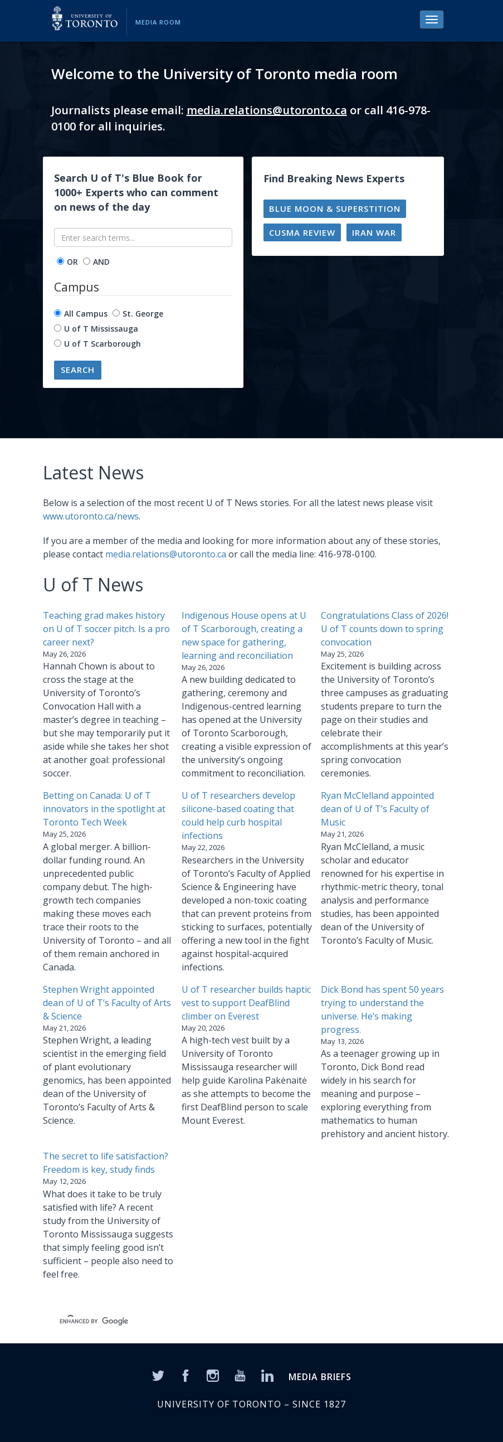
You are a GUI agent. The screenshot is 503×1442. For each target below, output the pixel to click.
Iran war (374, 232)
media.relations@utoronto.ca (267, 110)
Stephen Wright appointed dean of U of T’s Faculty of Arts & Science (107, 1002)
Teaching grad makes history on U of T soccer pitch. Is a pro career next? (106, 628)
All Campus (86, 313)
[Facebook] (185, 1375)
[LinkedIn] (267, 1375)
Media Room (158, 22)
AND (101, 261)
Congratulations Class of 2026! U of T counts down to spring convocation (384, 628)
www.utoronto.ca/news (91, 516)
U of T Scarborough (102, 343)
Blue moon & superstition (335, 208)
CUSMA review (302, 232)
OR (72, 261)
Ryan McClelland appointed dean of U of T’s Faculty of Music (377, 808)
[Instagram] (212, 1375)
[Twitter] (158, 1375)
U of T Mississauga (101, 328)
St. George (143, 313)
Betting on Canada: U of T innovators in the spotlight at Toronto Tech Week (104, 808)
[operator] (60, 261)
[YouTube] (240, 1375)
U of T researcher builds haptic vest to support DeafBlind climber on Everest (246, 1002)
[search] (224, 1321)
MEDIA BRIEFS (320, 1377)
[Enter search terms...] (143, 237)
